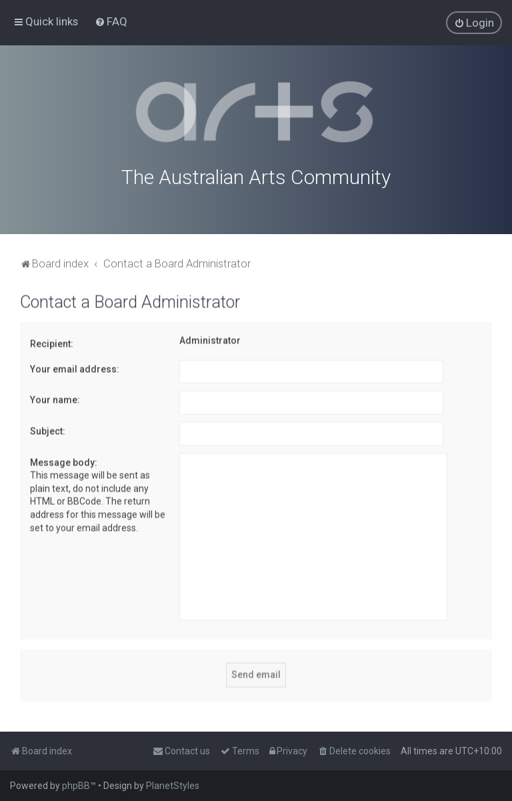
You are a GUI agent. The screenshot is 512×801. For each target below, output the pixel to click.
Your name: (55, 398)
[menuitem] (111, 21)
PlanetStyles (172, 785)
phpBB (76, 785)
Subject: (47, 429)
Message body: (63, 461)
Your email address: (74, 367)
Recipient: (51, 342)
